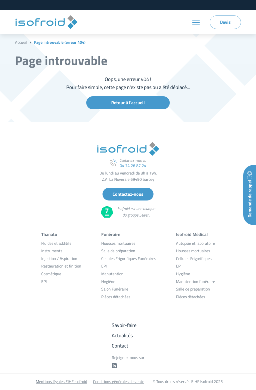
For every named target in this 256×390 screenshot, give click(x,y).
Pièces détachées (115, 297)
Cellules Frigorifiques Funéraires (128, 259)
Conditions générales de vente (118, 381)
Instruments (51, 251)
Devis (225, 22)
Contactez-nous (128, 194)
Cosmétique (51, 274)
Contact (120, 346)
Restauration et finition (61, 266)
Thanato (49, 234)
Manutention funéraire (195, 281)
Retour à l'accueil (128, 102)
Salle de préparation (118, 251)
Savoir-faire (124, 325)
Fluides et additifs (56, 243)
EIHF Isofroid (46, 22)
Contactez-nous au (133, 163)
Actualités (122, 335)
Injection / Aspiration (59, 259)
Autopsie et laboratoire (195, 243)
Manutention (112, 274)
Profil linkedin (114, 365)
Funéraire (110, 234)
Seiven (144, 215)
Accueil (21, 42)
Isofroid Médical (192, 234)
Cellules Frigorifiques (194, 259)
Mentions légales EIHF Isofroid (61, 381)
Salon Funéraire (114, 289)
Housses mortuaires (118, 243)
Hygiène (108, 281)
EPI (44, 281)
